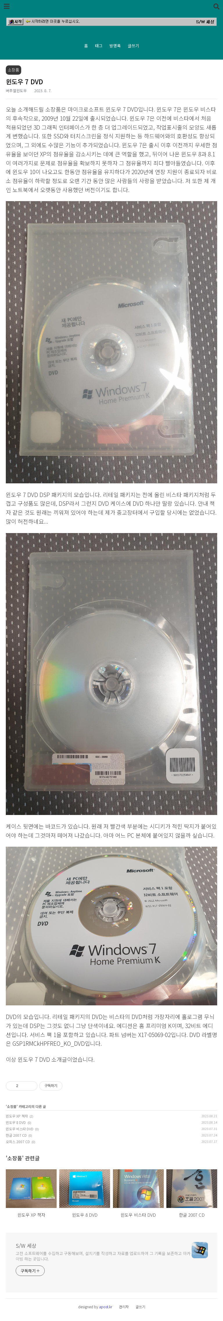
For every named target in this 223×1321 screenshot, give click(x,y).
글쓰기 (133, 46)
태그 (98, 46)
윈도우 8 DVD (16, 1122)
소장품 (12, 1106)
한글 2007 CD (16, 1135)
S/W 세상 (26, 1245)
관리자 (124, 1306)
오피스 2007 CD (18, 1141)
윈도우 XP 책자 (17, 1115)
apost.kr (105, 1306)
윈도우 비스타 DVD (19, 1128)
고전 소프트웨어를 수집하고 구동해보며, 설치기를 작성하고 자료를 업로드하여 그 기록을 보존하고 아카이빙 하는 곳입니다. (103, 1256)
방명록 (115, 46)
